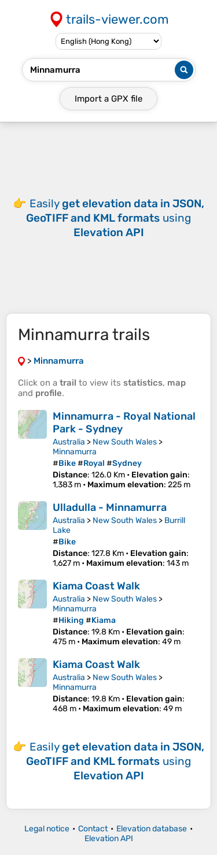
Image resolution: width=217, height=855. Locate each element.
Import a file (108, 99)
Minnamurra (75, 452)
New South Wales (125, 442)
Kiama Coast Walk (96, 586)
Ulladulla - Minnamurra (110, 507)
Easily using (115, 218)
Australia (69, 442)
